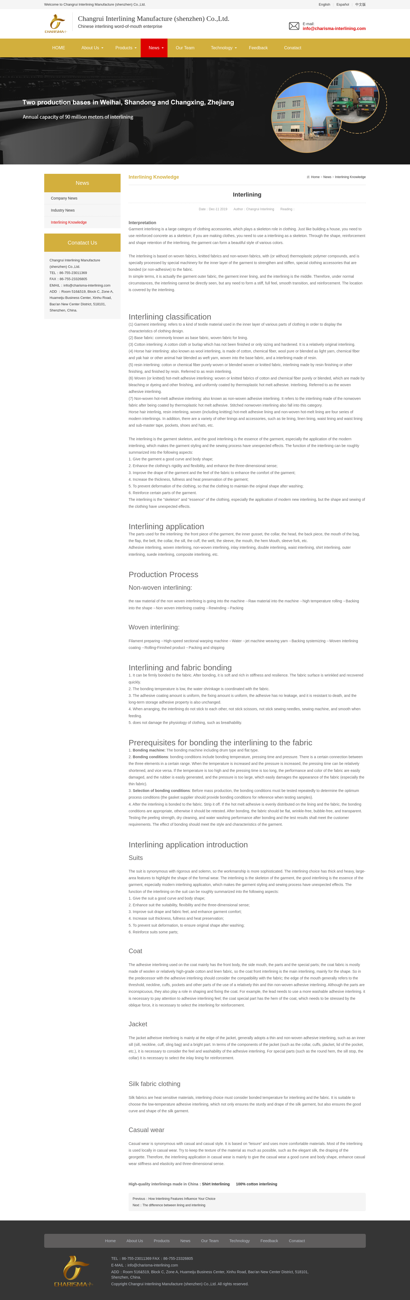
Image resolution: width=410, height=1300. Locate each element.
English (324, 4)
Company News (64, 198)
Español (343, 4)
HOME (58, 48)
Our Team (185, 48)
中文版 (360, 4)
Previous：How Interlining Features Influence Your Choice (174, 1199)
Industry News (63, 210)
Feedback (258, 48)
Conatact (292, 48)
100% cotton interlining (256, 1184)
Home (315, 177)
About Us (90, 48)
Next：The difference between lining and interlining (169, 1205)
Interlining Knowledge (69, 222)
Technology (222, 48)
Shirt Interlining (216, 1184)
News (154, 48)
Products (123, 48)
